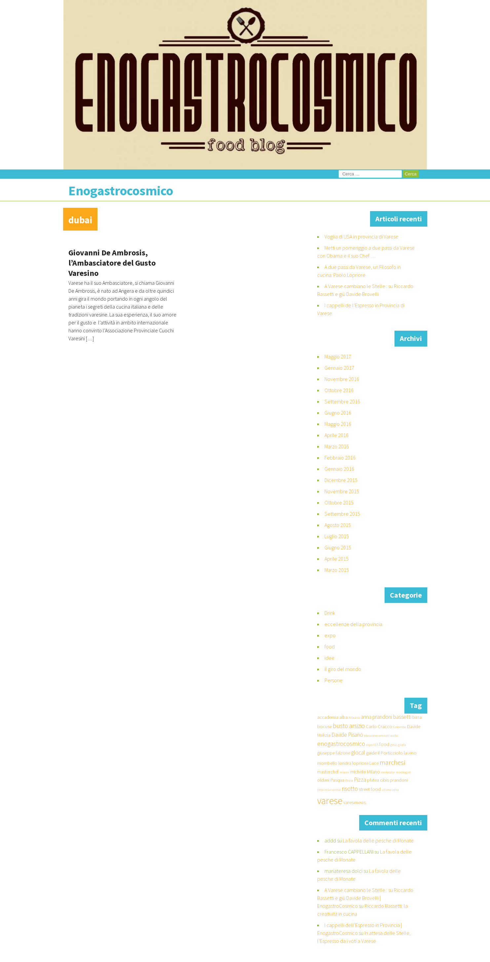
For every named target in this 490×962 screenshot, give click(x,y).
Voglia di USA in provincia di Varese (361, 236)
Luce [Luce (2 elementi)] (374, 763)
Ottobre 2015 (339, 502)
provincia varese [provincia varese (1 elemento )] (329, 790)
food (329, 646)
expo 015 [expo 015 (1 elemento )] (372, 745)
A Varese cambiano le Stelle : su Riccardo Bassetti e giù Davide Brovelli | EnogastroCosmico (365, 898)
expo (330, 635)
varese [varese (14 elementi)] (329, 801)
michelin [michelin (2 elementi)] (358, 772)
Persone (333, 680)
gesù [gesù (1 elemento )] (393, 745)
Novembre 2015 (341, 491)
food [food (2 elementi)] (384, 744)
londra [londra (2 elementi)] (344, 763)
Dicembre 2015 (341, 480)
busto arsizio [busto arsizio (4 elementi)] (349, 726)
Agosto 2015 (337, 525)
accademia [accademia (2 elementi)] (327, 717)
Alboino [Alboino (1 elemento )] (354, 718)
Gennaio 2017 (339, 367)
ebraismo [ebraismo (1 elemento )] (371, 735)
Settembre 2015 (342, 513)
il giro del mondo (342, 669)
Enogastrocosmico (120, 190)
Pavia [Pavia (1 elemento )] (349, 780)
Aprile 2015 (336, 558)
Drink (329, 613)
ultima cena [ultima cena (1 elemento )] (390, 790)
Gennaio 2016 (339, 468)
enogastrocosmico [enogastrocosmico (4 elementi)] (341, 744)
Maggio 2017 (337, 356)
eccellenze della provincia (353, 624)
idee (329, 657)
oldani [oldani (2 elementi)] (323, 780)
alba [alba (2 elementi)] (343, 717)
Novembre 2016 (341, 379)
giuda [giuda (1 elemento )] (402, 745)
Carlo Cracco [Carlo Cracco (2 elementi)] (379, 726)
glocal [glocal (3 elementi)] (358, 752)
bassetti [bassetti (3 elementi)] (402, 717)
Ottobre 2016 (339, 390)
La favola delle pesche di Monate (378, 840)
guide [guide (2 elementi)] (371, 753)
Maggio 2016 (337, 424)
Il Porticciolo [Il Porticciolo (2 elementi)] (390, 753)
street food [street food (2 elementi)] (370, 789)
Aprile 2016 (336, 435)
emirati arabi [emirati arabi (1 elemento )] (388, 735)
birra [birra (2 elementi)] (417, 717)
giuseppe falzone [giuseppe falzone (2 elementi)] (333, 753)
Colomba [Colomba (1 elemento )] (399, 727)
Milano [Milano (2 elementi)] (373, 772)
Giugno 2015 (337, 547)
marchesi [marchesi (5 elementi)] (392, 762)
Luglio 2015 (336, 536)
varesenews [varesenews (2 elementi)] (354, 802)
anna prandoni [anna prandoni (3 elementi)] (376, 717)
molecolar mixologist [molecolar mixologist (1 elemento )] (396, 772)
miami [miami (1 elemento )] (344, 772)
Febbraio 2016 (340, 457)
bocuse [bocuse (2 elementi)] (324, 726)
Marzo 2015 (336, 570)
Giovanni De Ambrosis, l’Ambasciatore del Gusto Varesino (112, 262)
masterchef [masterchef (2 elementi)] (328, 772)
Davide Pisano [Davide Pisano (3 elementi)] (347, 734)
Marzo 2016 (336, 446)
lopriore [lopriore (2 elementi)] (360, 763)
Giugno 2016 (337, 412)
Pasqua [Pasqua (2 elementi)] (337, 780)
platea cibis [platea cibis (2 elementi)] (378, 780)
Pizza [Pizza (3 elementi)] (360, 779)
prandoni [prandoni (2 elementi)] (399, 780)
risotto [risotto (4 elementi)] (350, 789)
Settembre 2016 (342, 401)
